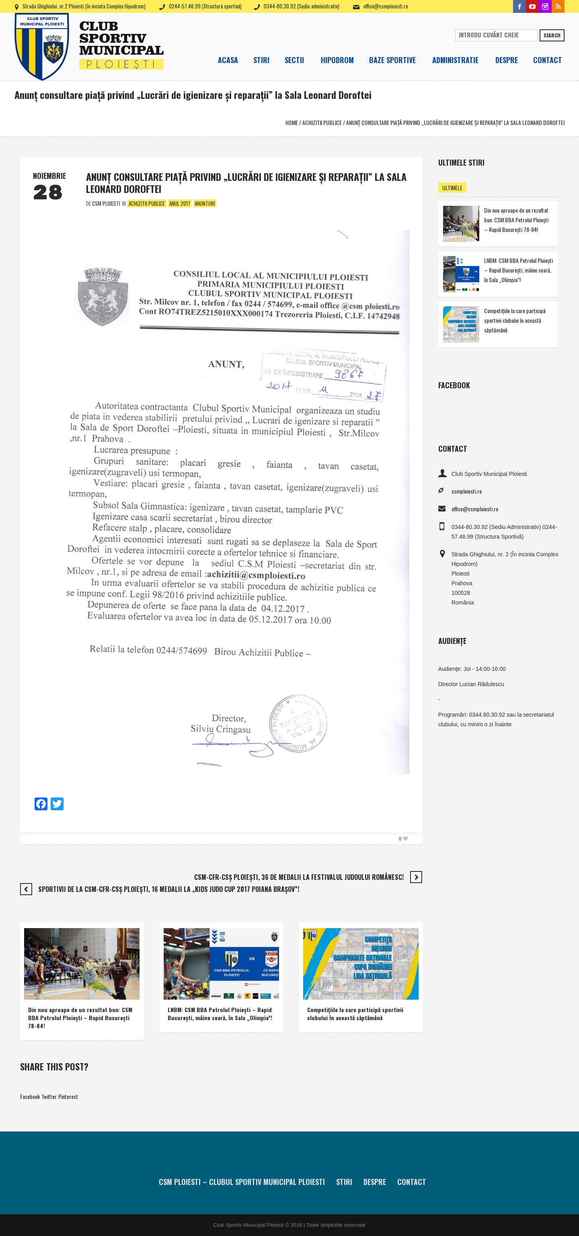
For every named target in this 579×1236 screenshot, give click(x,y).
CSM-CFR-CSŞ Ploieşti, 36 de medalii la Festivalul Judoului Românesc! (299, 877)
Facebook (30, 1096)
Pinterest (68, 1096)
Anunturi (205, 203)
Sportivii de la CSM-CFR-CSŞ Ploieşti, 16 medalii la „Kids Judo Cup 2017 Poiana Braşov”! (168, 889)
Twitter (49, 1096)
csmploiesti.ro (467, 491)
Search (552, 35)
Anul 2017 (179, 203)
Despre (374, 1181)
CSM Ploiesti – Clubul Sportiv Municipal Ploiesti (242, 1181)
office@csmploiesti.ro (385, 6)
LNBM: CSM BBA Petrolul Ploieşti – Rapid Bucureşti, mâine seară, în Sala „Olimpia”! (220, 1013)
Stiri (344, 1181)
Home (291, 122)
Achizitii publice (322, 122)
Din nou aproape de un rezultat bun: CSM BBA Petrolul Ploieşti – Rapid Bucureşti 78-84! (80, 1017)
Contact (411, 1181)
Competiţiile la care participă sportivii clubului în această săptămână (355, 1013)
